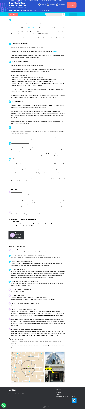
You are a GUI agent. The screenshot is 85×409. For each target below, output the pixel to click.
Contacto (30, 10)
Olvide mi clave (52, 4)
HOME (10, 10)
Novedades (23, 10)
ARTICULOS (13, 14)
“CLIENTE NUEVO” (32, 27)
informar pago (46, 10)
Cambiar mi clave (62, 4)
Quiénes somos (16, 10)
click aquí (55, 51)
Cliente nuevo (43, 4)
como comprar (37, 10)
